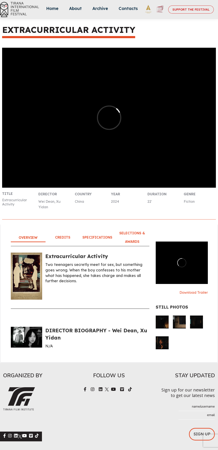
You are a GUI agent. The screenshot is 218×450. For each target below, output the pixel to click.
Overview (28, 237)
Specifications (97, 237)
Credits (62, 237)
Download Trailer (193, 292)
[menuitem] (52, 9)
